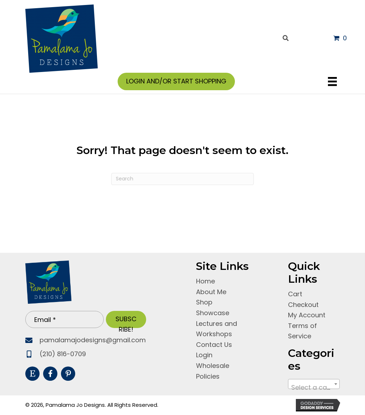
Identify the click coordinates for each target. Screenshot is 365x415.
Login (204, 354)
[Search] (182, 179)
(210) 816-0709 (63, 353)
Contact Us (214, 344)
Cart (295, 294)
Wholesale (212, 365)
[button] (126, 319)
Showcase (212, 312)
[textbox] (313, 387)
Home (205, 281)
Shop (204, 302)
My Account (306, 315)
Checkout (303, 304)
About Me (211, 291)
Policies (208, 376)
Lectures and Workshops (216, 328)
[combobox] (313, 384)
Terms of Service (302, 330)
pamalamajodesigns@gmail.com (93, 339)
